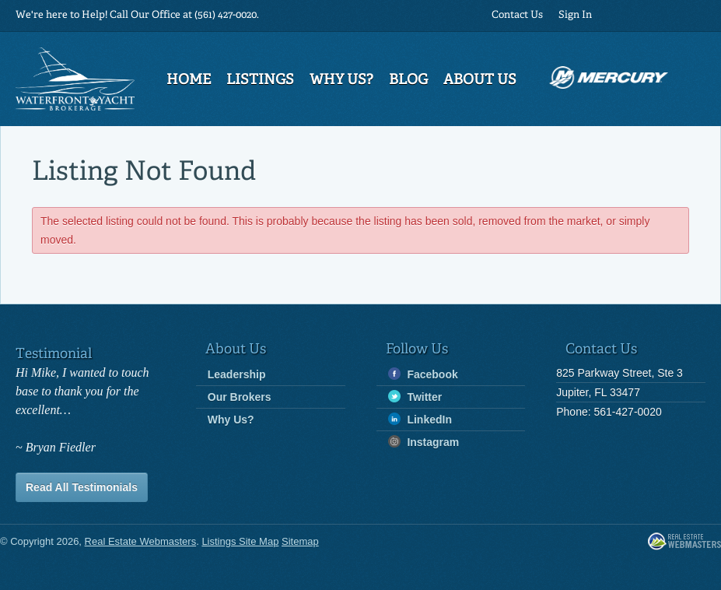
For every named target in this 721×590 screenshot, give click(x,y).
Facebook (423, 374)
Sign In (575, 15)
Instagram (424, 441)
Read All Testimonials (82, 487)
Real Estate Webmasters (684, 542)
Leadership (237, 374)
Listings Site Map (239, 541)
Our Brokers (239, 397)
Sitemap (300, 541)
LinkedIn (420, 419)
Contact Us (517, 15)
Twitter (415, 396)
